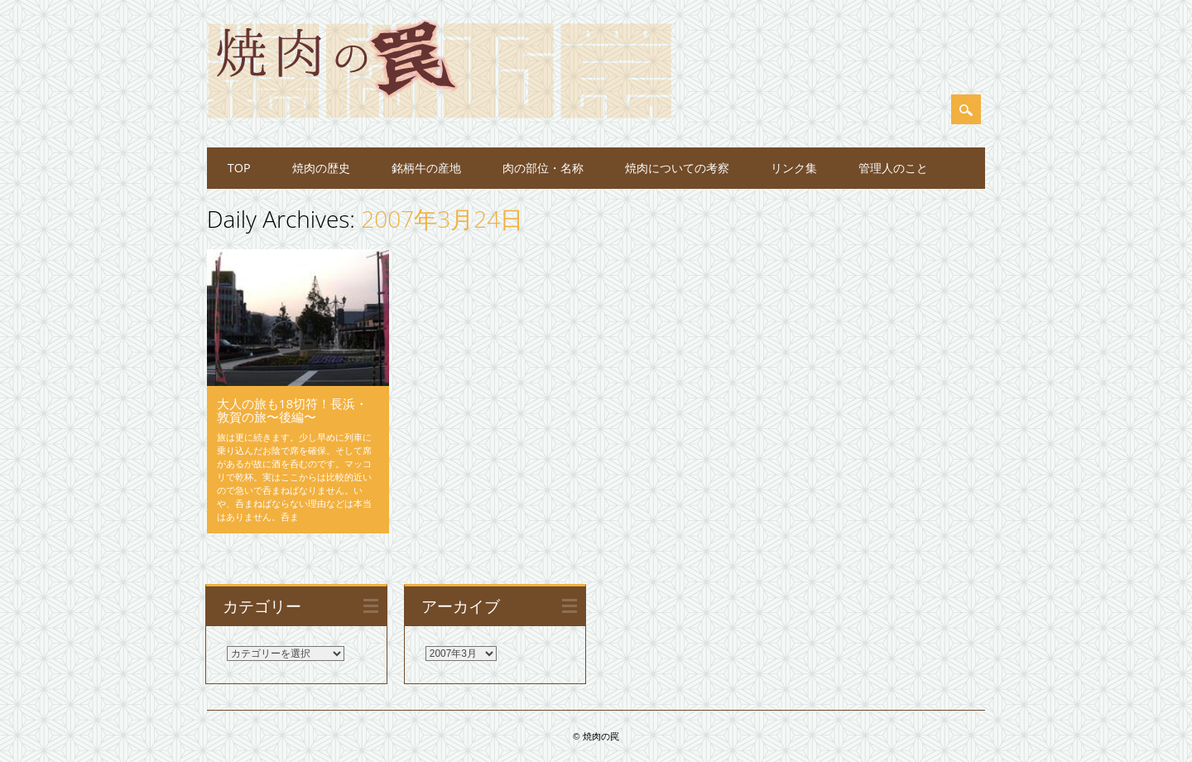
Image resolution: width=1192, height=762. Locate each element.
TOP (239, 168)
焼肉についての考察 (677, 168)
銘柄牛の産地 (426, 168)
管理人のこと (893, 168)
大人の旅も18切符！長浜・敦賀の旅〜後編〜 (292, 410)
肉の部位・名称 (543, 168)
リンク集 (794, 168)
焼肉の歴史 (321, 168)
